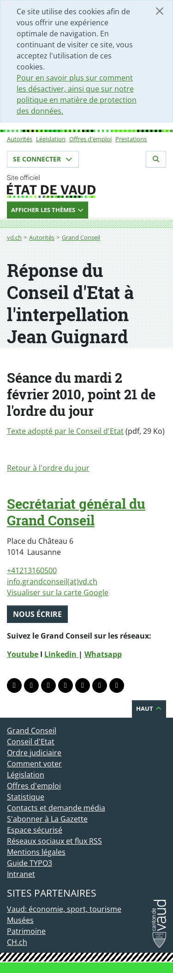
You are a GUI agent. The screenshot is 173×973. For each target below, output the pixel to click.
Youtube (22, 654)
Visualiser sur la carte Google (57, 592)
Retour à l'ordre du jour (48, 468)
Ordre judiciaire (34, 753)
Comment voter (34, 764)
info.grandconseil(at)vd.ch (52, 581)
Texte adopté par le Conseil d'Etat (65, 431)
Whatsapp (103, 654)
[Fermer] (160, 11)
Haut (149, 708)
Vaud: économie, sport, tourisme (64, 909)
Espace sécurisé (34, 830)
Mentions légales (36, 852)
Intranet (21, 874)
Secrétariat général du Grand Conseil (76, 512)
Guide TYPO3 (29, 863)
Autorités (19, 139)
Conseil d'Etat (30, 742)
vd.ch (14, 237)
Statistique (25, 797)
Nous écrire (37, 614)
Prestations (131, 139)
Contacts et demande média (56, 808)
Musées (20, 920)
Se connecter (43, 159)
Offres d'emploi (90, 139)
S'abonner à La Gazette (47, 819)
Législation (51, 139)
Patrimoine (26, 931)
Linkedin (61, 654)
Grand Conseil (81, 237)
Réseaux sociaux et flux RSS (54, 841)
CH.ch (17, 942)
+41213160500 (32, 570)
